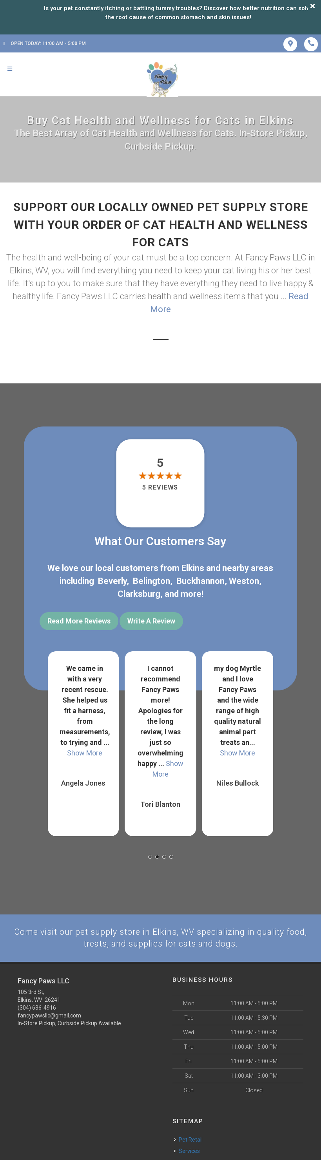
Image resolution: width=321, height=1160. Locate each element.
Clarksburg (139, 594)
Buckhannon (200, 581)
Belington (151, 581)
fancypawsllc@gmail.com (49, 1014)
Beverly (112, 581)
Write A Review (151, 621)
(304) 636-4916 (37, 1006)
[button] (150, 855)
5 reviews (160, 487)
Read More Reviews (79, 621)
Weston (244, 581)
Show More (84, 751)
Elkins (192, 568)
